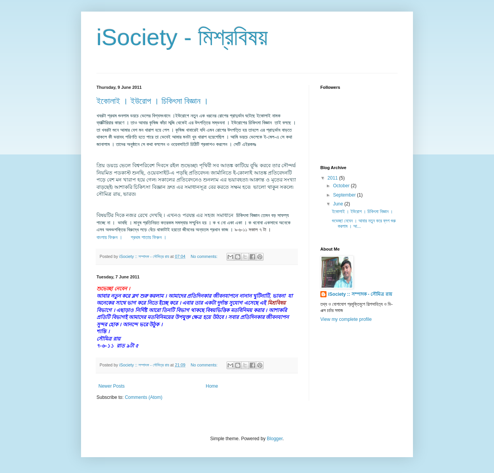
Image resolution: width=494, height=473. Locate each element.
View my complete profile (346, 319)
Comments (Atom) (143, 397)
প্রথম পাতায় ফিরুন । (149, 237)
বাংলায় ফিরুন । (109, 237)
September (345, 195)
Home (212, 386)
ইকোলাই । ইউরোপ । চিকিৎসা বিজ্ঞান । (152, 101)
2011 (333, 178)
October (342, 185)
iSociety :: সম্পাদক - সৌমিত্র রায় (360, 294)
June (338, 204)
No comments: (205, 256)
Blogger (275, 438)
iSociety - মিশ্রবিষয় (182, 37)
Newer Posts (111, 386)
